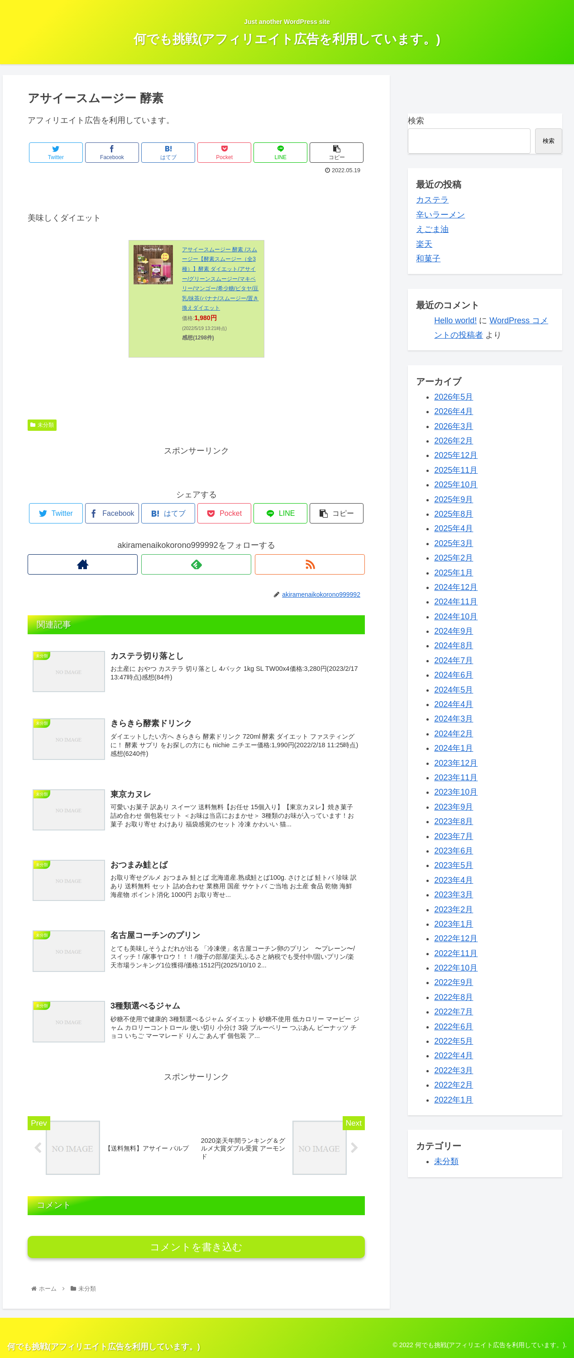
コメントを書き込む (196, 1247)
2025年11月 (456, 470)
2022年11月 (456, 953)
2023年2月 (453, 909)
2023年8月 (453, 821)
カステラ (432, 199)
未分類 (42, 425)
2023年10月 (456, 792)
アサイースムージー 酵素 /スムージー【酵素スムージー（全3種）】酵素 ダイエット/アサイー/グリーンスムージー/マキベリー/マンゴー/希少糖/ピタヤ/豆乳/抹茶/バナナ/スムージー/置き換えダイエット (220, 278)
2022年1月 (453, 1099)
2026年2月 (453, 440)
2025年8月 (453, 514)
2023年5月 (453, 865)
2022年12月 (456, 938)
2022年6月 (453, 1026)
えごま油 (432, 229)
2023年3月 (453, 894)
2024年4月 (453, 704)
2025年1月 (453, 572)
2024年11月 (456, 601)
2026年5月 (453, 396)
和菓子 (428, 258)
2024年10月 (456, 616)
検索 (416, 120)
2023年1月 (453, 924)
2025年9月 (453, 499)
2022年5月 (453, 1041)
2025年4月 (453, 528)
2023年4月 (453, 880)
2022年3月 (453, 1070)
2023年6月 (453, 850)
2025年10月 (456, 484)
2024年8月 (453, 645)
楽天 (424, 244)
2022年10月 (456, 967)
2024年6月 (453, 674)
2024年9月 (453, 631)
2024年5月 (453, 689)
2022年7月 (453, 1011)
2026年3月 (453, 426)
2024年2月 (453, 733)
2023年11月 (456, 777)
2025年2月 (453, 557)
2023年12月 (456, 763)
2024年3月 (453, 718)
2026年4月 (453, 411)
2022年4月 (453, 1055)
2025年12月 (456, 455)
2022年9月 (453, 982)
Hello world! (455, 320)
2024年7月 (453, 660)
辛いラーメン (440, 214)
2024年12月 (456, 587)
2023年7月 (453, 836)
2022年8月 (453, 997)
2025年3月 (453, 543)
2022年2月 (453, 1084)
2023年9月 (453, 806)
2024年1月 (453, 748)
